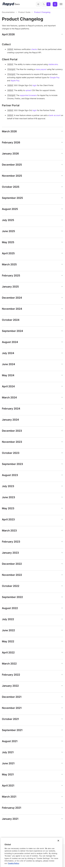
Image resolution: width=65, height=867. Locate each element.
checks (34, 49)
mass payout (41, 69)
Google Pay (54, 77)
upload (28, 90)
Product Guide (24, 12)
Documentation (8, 12)
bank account (55, 115)
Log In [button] (55, 4)
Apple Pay (15, 80)
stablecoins (53, 64)
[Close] (58, 860)
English (38, 4)
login (35, 85)
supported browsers (28, 95)
